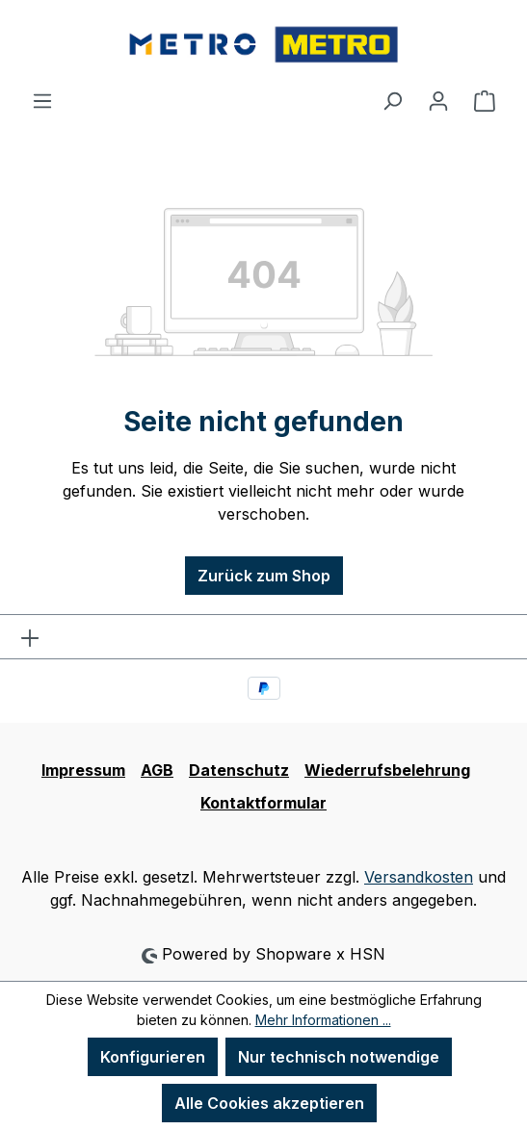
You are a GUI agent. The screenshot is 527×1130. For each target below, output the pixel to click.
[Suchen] (392, 100)
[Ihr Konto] (438, 100)
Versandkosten (418, 876)
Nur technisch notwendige (338, 1056)
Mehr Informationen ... (323, 1020)
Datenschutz (239, 770)
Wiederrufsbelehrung (387, 770)
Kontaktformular (263, 802)
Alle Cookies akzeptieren (269, 1103)
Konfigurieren (152, 1056)
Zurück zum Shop (264, 575)
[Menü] (42, 100)
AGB (157, 770)
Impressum (83, 770)
